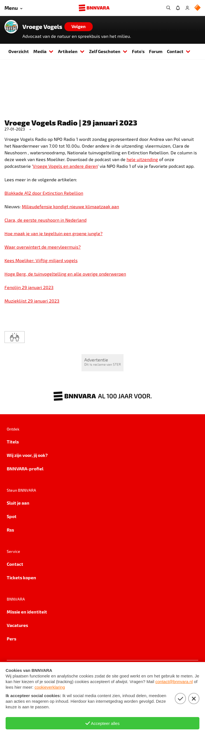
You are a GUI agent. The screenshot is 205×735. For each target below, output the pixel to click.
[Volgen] (78, 26)
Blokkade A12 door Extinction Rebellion (43, 193)
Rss (10, 529)
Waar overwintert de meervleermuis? (42, 246)
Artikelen (71, 51)
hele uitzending (142, 159)
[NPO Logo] (197, 8)
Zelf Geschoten (108, 51)
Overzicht (18, 51)
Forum (155, 51)
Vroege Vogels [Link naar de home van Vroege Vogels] (42, 26)
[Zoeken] (168, 7)
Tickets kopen (21, 577)
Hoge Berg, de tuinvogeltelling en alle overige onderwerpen (65, 273)
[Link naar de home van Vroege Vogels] (11, 26)
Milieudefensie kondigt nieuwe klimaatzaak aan (70, 206)
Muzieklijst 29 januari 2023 (31, 300)
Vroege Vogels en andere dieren (65, 166)
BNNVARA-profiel (25, 468)
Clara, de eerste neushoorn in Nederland (45, 220)
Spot (12, 516)
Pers (11, 638)
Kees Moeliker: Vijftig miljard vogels (41, 260)
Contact (178, 51)
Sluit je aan (18, 502)
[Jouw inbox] (177, 7)
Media (43, 51)
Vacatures (17, 625)
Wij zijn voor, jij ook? (27, 455)
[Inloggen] (187, 7)
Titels (13, 441)
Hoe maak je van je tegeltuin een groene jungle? (53, 233)
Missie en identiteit (27, 611)
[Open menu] (13, 8)
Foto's (138, 51)
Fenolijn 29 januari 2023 (28, 287)
